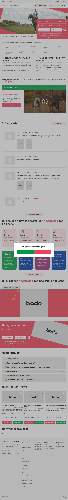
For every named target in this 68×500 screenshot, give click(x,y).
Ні (42, 251)
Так (25, 251)
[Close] (52, 244)
